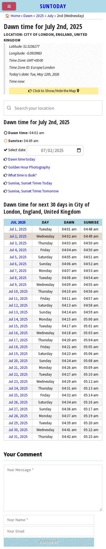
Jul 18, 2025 (18, 346)
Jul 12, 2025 (18, 305)
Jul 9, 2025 (18, 284)
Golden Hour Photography (29, 167)
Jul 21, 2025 (18, 367)
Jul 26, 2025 (18, 402)
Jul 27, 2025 (18, 409)
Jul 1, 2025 (18, 229)
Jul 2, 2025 (18, 236)
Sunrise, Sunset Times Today (30, 183)
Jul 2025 (18, 222)
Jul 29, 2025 (18, 423)
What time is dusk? (22, 175)
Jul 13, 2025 (18, 312)
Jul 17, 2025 (18, 340)
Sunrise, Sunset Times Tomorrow (33, 191)
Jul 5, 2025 (18, 257)
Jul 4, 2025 (18, 250)
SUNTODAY (53, 6)
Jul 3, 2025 (18, 243)
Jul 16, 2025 (18, 332)
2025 (40, 15)
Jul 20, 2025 (18, 360)
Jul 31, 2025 (18, 436)
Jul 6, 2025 (18, 263)
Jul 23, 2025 (18, 381)
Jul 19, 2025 (18, 353)
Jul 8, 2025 (18, 277)
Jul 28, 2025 (18, 415)
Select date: (45, 149)
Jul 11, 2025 (18, 298)
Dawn (28, 15)
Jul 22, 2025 (18, 374)
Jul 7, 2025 (18, 270)
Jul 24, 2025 (18, 388)
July (50, 15)
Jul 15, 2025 (18, 326)
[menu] (11, 8)
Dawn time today (21, 159)
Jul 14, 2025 (18, 319)
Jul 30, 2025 (18, 429)
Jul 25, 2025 (18, 395)
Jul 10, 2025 (18, 291)
